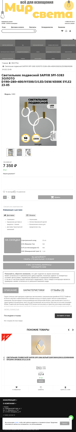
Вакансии (61, 27)
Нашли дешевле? (9, 173)
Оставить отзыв (63, 316)
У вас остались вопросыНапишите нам (38, 266)
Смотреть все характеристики (13, 206)
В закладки (8, 192)
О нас (4, 27)
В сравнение (20, 192)
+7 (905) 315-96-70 (70, 21)
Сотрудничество (47, 27)
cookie (16, 422)
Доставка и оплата (17, 27)
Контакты (32, 27)
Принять (64, 423)
